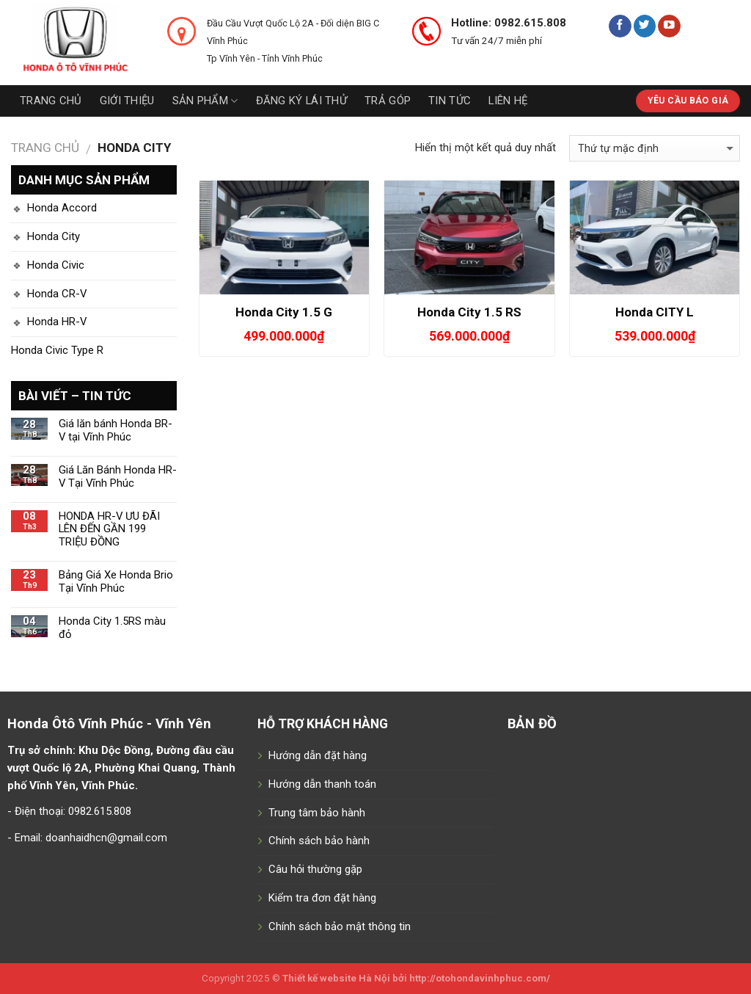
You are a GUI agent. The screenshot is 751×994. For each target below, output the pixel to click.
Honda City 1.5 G (283, 312)
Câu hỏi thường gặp (315, 869)
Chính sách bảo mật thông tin (339, 926)
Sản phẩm (205, 101)
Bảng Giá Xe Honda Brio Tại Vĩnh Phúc (116, 582)
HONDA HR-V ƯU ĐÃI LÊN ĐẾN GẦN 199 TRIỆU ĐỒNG (109, 529)
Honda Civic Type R (57, 350)
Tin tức (449, 100)
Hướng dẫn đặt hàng (317, 755)
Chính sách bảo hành (319, 840)
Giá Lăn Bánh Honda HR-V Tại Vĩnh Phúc (118, 477)
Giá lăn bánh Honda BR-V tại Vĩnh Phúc (115, 430)
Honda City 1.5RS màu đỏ (112, 628)
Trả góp (387, 100)
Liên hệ (507, 100)
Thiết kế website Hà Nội (336, 978)
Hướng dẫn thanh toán (322, 784)
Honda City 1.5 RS (469, 312)
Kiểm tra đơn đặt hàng (322, 897)
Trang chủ (51, 100)
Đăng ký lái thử (301, 100)
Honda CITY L (654, 312)
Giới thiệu (127, 100)
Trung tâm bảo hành (316, 812)
